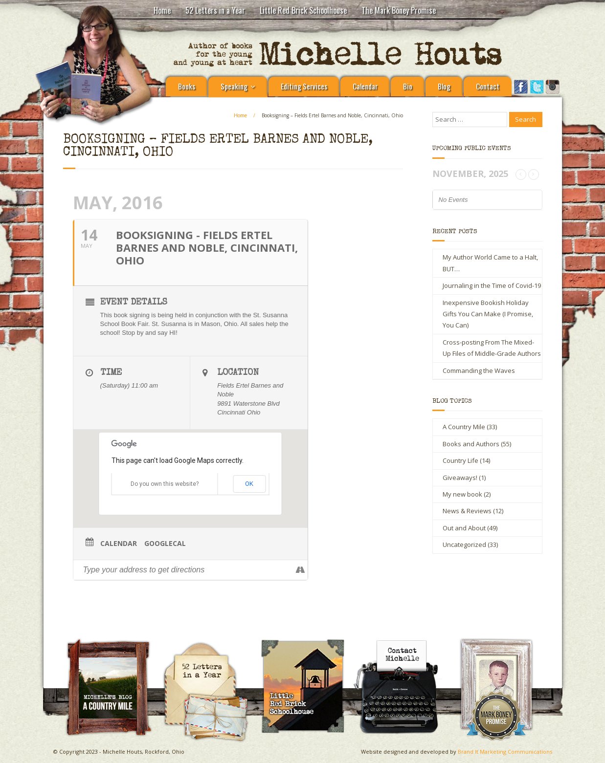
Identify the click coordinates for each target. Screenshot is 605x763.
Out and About (464, 527)
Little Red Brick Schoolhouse (303, 10)
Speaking (234, 86)
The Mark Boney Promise (398, 10)
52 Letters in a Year (215, 10)
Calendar (365, 86)
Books (186, 86)
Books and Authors (471, 443)
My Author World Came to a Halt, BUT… (490, 263)
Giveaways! (460, 477)
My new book (462, 494)
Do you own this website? (165, 483)
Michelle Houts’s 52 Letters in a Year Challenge (209, 646)
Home (162, 10)
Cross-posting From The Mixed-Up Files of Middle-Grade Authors (492, 348)
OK (249, 483)
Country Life (460, 460)
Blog (444, 86)
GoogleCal (165, 543)
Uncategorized (464, 544)
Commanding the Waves (479, 370)
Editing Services (304, 86)
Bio (407, 86)
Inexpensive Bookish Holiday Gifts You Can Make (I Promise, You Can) (488, 314)
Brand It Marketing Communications (505, 751)
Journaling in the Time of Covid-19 (492, 285)
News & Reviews (467, 510)
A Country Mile (464, 426)
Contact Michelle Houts (403, 641)
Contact (487, 86)
